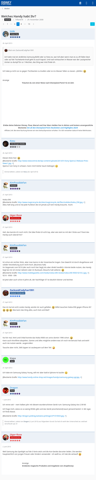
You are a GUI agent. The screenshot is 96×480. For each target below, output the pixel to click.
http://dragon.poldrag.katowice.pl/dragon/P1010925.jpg (41, 416)
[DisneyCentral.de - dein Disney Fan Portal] (6, 3)
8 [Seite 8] (21, 24)
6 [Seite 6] (14, 24)
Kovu (25, 172)
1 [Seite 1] (7, 24)
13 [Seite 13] (29, 24)
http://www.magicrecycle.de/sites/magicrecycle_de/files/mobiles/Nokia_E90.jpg (50, 202)
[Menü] (92, 3)
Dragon (26, 421)
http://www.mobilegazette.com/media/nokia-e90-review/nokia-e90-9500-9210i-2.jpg (52, 273)
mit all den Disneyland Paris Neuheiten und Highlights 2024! (52, 128)
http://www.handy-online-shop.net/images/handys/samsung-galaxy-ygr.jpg (48, 377)
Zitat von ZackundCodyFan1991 (21, 50)
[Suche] (80, 3)
